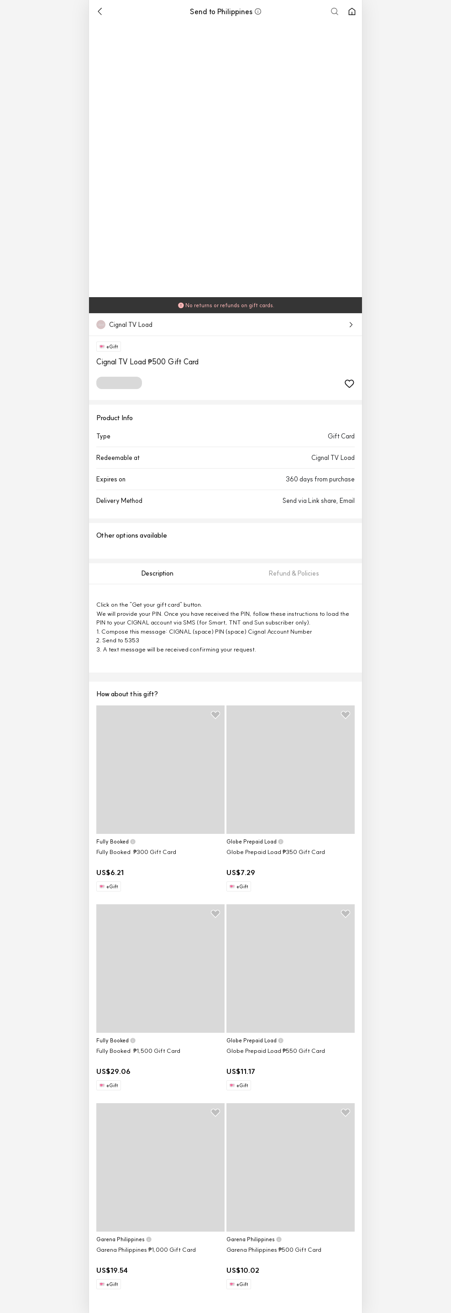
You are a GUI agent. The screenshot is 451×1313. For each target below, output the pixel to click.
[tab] (157, 573)
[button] (258, 11)
